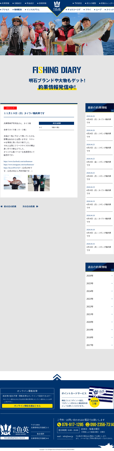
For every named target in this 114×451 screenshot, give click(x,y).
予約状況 (78, 3)
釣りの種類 (91, 3)
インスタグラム (33, 10)
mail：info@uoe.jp (65, 436)
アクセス (5, 10)
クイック (110, 10)
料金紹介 (30, 3)
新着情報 (42, 3)
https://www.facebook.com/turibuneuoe (18, 161)
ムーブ (98, 10)
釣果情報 (5, 3)
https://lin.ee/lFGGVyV (12, 168)
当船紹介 (18, 3)
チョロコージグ (74, 10)
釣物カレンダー (107, 3)
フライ (88, 10)
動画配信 (18, 10)
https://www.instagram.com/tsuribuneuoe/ (19, 165)
